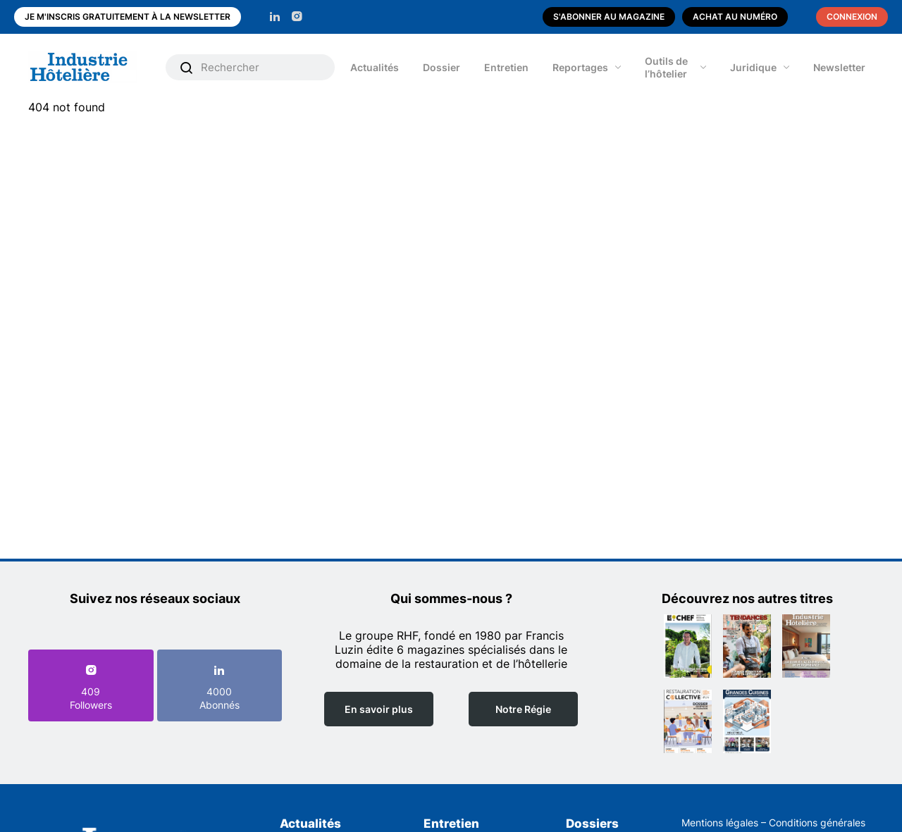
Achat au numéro (735, 16)
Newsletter (839, 67)
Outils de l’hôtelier (666, 67)
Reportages (580, 67)
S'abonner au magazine (609, 16)
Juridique (753, 67)
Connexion (852, 16)
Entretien (506, 67)
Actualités (374, 67)
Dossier (441, 67)
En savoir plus (379, 709)
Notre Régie (523, 709)
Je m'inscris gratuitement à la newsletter (127, 16)
